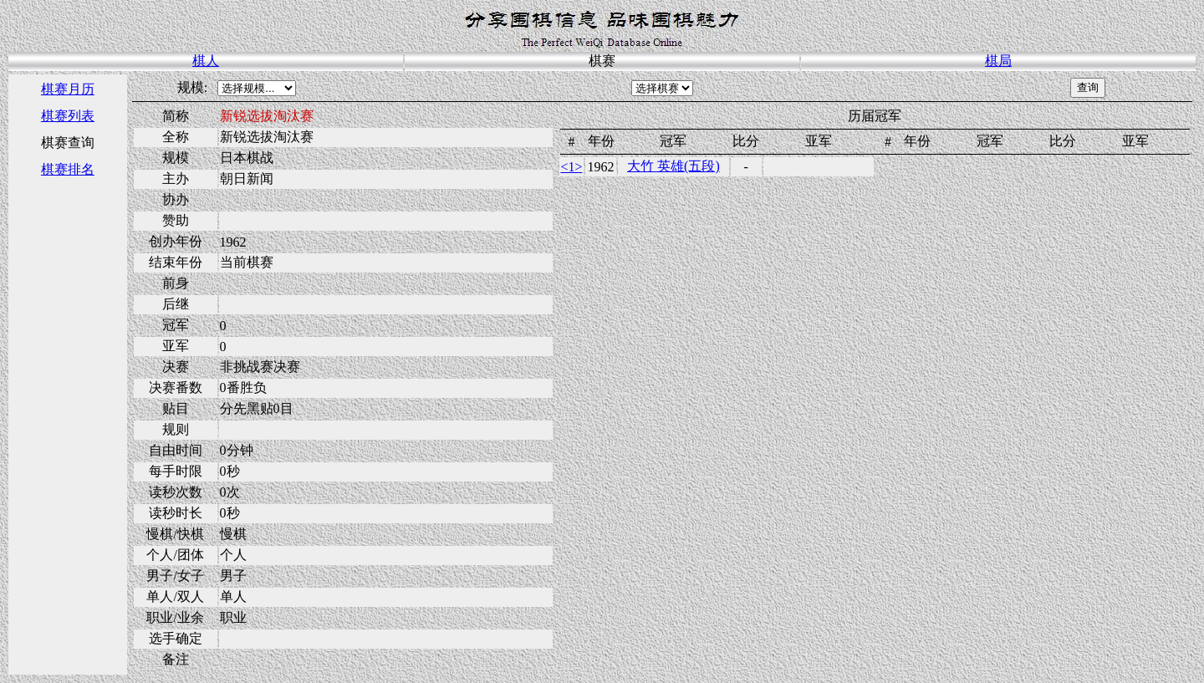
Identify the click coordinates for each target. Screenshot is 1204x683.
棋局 (998, 61)
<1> (571, 167)
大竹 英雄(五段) (673, 166)
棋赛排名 (67, 169)
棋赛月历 (67, 89)
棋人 (205, 61)
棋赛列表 (67, 116)
